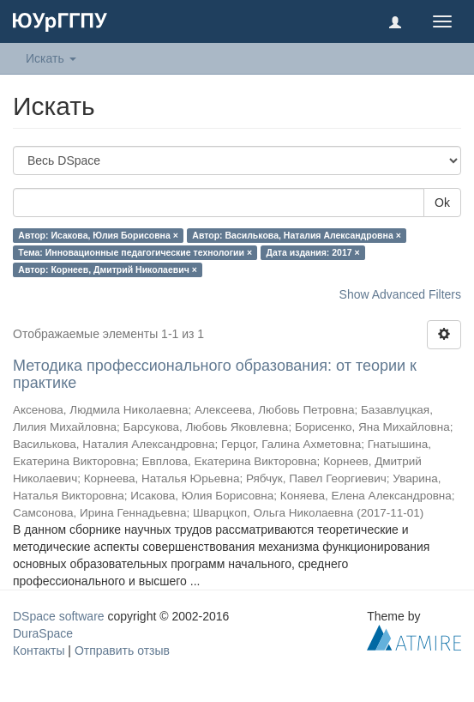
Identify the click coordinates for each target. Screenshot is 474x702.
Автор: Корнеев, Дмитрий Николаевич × (107, 269)
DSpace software (59, 616)
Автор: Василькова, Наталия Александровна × (296, 235)
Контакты (38, 650)
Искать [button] (51, 58)
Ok (442, 202)
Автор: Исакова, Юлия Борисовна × (98, 235)
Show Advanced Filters (400, 294)
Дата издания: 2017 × (313, 252)
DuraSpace (43, 633)
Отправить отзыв (122, 650)
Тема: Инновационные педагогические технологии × (135, 252)
